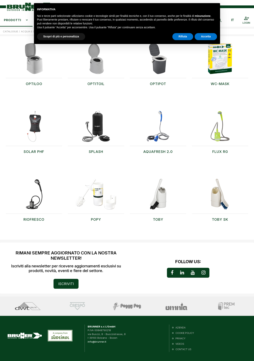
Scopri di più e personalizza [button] (61, 36)
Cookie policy (184, 333)
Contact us (183, 349)
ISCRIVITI (66, 284)
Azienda (180, 327)
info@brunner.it (97, 341)
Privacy (180, 338)
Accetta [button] (206, 36)
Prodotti (12, 20)
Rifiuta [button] (183, 36)
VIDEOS (179, 343)
